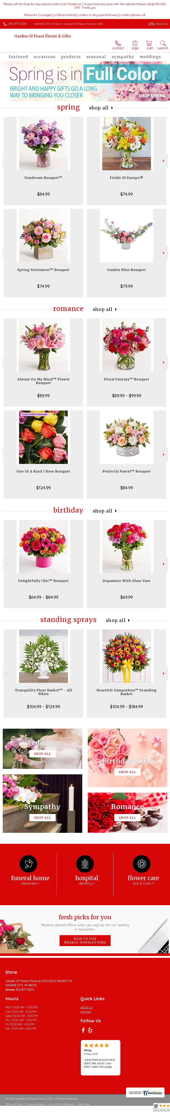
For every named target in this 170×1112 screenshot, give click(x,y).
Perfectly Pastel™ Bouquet (127, 471)
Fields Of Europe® (126, 178)
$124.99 (43, 487)
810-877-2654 (18, 24)
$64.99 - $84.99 (43, 597)
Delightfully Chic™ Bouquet (43, 581)
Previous (6, 161)
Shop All (99, 108)
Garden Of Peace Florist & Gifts (42, 36)
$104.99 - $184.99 (126, 706)
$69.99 (126, 597)
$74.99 (126, 194)
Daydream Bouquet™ (43, 178)
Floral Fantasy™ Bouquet (126, 379)
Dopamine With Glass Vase (127, 581)
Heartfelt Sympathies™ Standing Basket (127, 692)
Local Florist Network (61, 1104)
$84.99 (43, 194)
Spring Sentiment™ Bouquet (43, 270)
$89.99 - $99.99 (126, 395)
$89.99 (43, 395)
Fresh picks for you (85, 922)
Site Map (84, 1104)
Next (164, 161)
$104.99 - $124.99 (43, 706)
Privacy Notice (35, 1104)
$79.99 (126, 286)
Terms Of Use (13, 1104)
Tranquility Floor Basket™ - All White (43, 692)
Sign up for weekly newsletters (85, 940)
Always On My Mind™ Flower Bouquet (43, 381)
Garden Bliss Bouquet (126, 270)
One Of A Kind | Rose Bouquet (43, 471)
